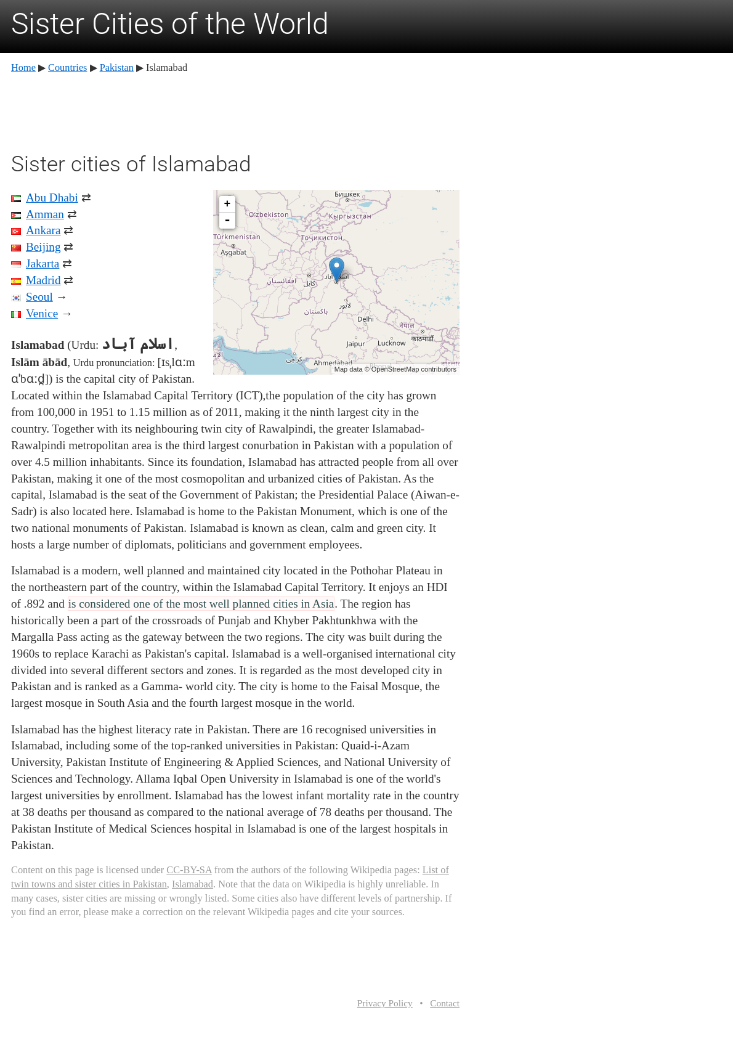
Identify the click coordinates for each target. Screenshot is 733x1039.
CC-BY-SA (188, 870)
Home (23, 67)
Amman (45, 214)
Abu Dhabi (52, 197)
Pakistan (117, 67)
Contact (445, 1003)
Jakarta (42, 263)
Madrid (43, 280)
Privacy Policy (385, 1003)
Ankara (43, 230)
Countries (67, 67)
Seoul (39, 296)
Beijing (43, 246)
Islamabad (192, 884)
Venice (42, 313)
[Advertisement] (235, 111)
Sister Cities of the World (170, 23)
